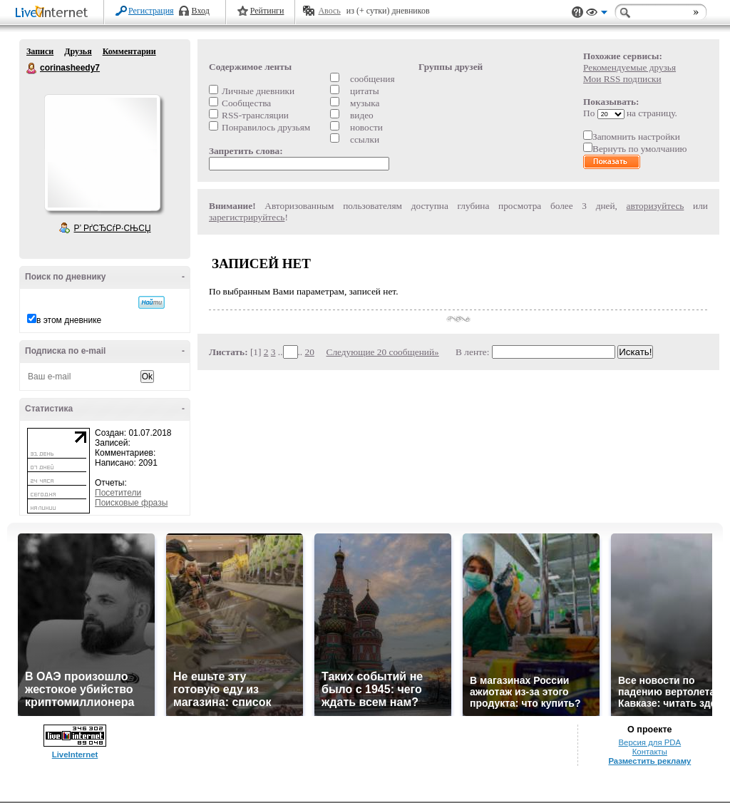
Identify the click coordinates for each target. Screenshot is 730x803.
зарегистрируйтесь (246, 217)
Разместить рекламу (649, 761)
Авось (329, 11)
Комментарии (129, 51)
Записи (39, 51)
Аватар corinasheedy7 (101, 152)
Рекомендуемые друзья (629, 67)
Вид (596, 14)
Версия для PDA (649, 742)
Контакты (649, 751)
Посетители (118, 493)
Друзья (77, 51)
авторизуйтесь (655, 205)
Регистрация (151, 11)
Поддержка (577, 12)
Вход (201, 11)
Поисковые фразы (131, 503)
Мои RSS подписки (622, 78)
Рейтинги (267, 11)
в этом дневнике (68, 320)
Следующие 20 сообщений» (383, 352)
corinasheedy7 (32, 68)
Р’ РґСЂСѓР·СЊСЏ (112, 228)
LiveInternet (54, 13)
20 (309, 352)
